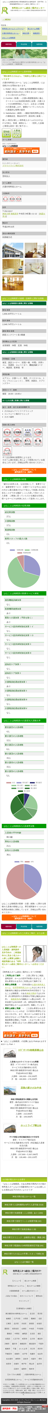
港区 (39, 1334)
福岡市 (24, 1369)
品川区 (16, 1324)
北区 (40, 1319)
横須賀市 (32, 1344)
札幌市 (32, 1354)
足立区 (32, 1314)
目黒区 (7, 1339)
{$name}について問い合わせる (22, 150)
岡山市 (31, 1364)
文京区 (32, 1334)
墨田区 (6, 1329)
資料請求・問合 (9, 1409)
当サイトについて (26, 1296)
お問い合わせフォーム (28, 1392)
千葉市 (41, 1344)
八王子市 (16, 1339)
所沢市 (40, 1349)
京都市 (16, 1364)
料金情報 (24, 44)
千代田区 (40, 1329)
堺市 (40, 1359)
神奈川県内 (31, 993)
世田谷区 (15, 1329)
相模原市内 (15, 999)
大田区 (25, 1319)
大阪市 (33, 1359)
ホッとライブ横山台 (31, 1125)
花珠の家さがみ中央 (31, 1087)
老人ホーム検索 (30, 1281)
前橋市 (17, 1354)
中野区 (17, 1334)
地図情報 (39, 44)
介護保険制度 (14, 1291)
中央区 (31, 1329)
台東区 (24, 1329)
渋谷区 (24, 1324)
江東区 (8, 1324)
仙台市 (40, 1354)
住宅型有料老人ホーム (22, 987)
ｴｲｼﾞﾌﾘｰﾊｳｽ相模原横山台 (31, 1050)
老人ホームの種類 (33, 1286)
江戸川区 (17, 1319)
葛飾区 (33, 1319)
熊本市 (31, 1369)
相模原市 (23, 1344)
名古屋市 (9, 1359)
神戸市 (24, 1364)
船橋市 (7, 1349)
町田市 (24, 1339)
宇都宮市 (8, 1354)
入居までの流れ (11, 1296)
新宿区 (31, 1324)
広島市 (16, 1369)
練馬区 (24, 1334)
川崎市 (6, 1344)
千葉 (14, 1349)
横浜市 (40, 1339)
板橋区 (8, 1319)
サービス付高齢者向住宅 (33, 1380)
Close (45, 1406)
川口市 (32, 1349)
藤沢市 (14, 1344)
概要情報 (9, 44)
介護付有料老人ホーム (32, 1374)
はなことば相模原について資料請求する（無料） (24, 471)
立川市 (32, 1339)
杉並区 (39, 1324)
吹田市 (8, 1364)
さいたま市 (23, 1349)
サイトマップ (24, 1301)
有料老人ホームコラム (16, 1286)
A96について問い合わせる (21, 1034)
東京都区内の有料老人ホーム (16, 1314)
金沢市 (39, 1364)
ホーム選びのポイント (30, 1291)
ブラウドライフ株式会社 (13, 165)
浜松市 (25, 1359)
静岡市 (17, 1359)
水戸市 (24, 1354)
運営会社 (39, 1296)
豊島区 (9, 1334)
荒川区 (40, 1314)
